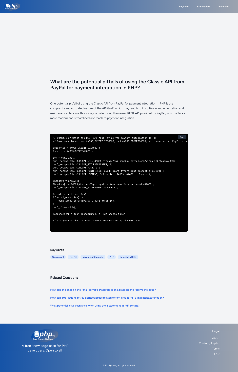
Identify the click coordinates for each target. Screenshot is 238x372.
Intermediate (203, 6)
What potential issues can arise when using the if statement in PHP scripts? (94, 305)
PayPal (73, 257)
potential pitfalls (128, 257)
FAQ (216, 353)
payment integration (92, 257)
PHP (111, 257)
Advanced (223, 6)
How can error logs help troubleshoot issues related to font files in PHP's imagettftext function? (107, 297)
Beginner (184, 6)
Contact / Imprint (209, 343)
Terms (215, 348)
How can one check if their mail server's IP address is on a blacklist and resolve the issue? (103, 289)
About (215, 338)
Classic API (58, 257)
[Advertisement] (119, 38)
